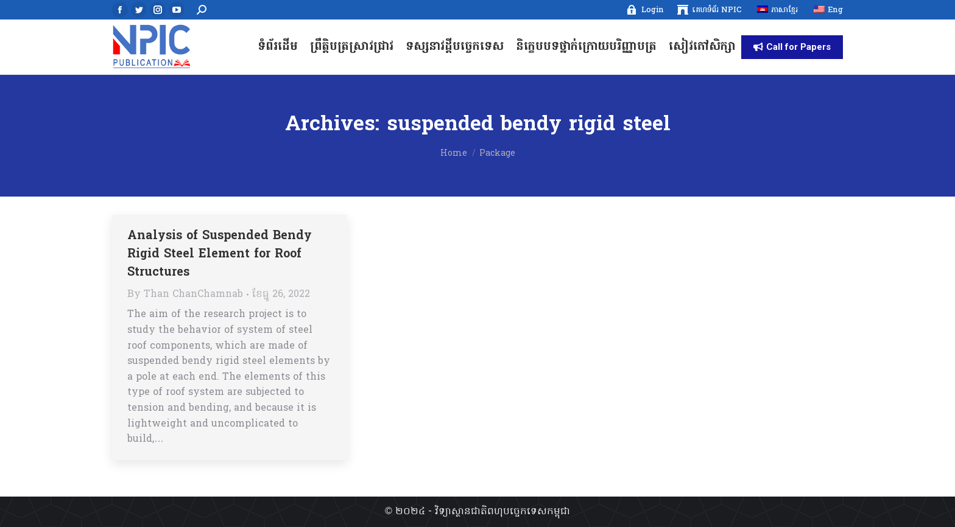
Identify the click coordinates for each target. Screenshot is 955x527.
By (185, 294)
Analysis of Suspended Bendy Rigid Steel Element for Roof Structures (219, 254)
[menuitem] (645, 10)
